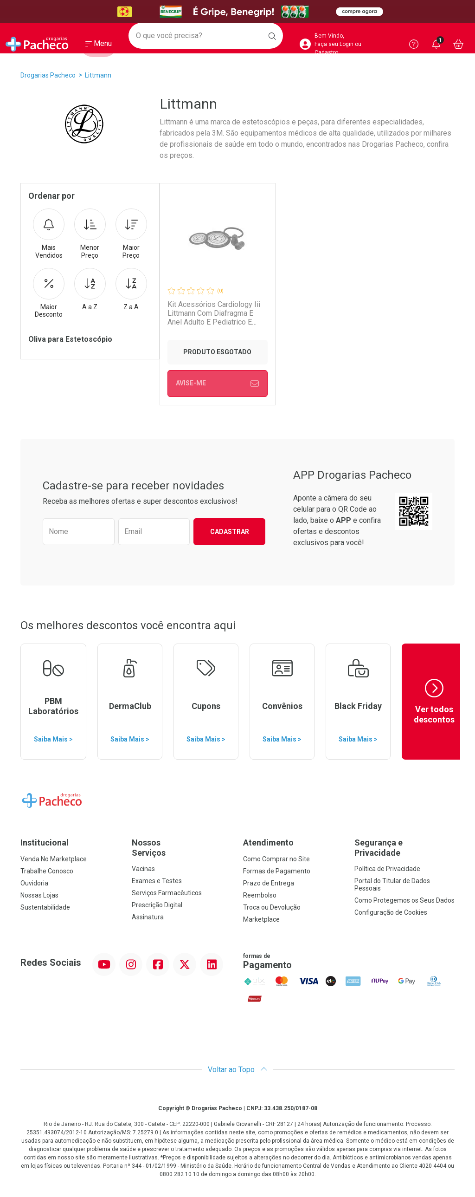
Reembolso (259, 895)
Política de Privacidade (387, 868)
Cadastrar (229, 531)
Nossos (182, 848)
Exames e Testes (157, 881)
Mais (48, 234)
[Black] (237, 12)
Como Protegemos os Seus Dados (404, 900)
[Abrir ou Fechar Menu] (98, 46)
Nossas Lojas (39, 895)
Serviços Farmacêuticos (167, 893)
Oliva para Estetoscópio (70, 339)
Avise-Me (217, 383)
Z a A (131, 289)
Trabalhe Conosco (46, 871)
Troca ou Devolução (272, 907)
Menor (90, 234)
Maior (131, 234)
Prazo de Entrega (268, 883)
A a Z (90, 289)
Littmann (98, 75)
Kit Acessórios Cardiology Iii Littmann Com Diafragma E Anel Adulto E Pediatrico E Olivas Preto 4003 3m (213, 313)
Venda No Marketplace (53, 859)
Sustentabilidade (45, 907)
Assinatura (148, 917)
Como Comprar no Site (276, 859)
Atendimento (268, 842)
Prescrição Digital (157, 905)
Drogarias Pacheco (48, 75)
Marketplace (261, 919)
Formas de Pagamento (276, 871)
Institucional (44, 842)
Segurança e (404, 848)
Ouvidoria (34, 883)
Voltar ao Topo (238, 1069)
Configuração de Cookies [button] (390, 912)
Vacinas (143, 868)
